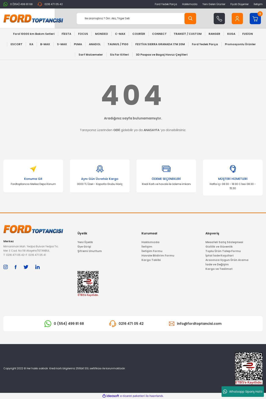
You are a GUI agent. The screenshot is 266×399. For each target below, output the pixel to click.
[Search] (136, 18)
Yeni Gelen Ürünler (213, 4)
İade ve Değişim (217, 264)
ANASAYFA (151, 130)
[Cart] (255, 18)
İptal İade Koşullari (219, 255)
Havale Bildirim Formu (157, 255)
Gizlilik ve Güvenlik (219, 247)
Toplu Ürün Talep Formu (223, 251)
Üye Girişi (84, 247)
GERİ (116, 130)
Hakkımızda (189, 4)
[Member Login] (237, 18)
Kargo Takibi (151, 260)
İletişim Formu (151, 251)
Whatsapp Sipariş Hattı (242, 391)
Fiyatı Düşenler (239, 4)
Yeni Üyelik (85, 242)
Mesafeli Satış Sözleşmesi (224, 242)
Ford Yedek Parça (166, 4)
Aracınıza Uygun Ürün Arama (226, 260)
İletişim (258, 4)
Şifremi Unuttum (90, 251)
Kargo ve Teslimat (219, 269)
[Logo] (33, 18)
